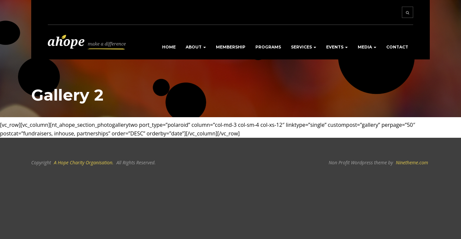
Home (169, 46)
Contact (397, 46)
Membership (230, 46)
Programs (268, 46)
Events (337, 46)
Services (303, 46)
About (196, 46)
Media (367, 46)
